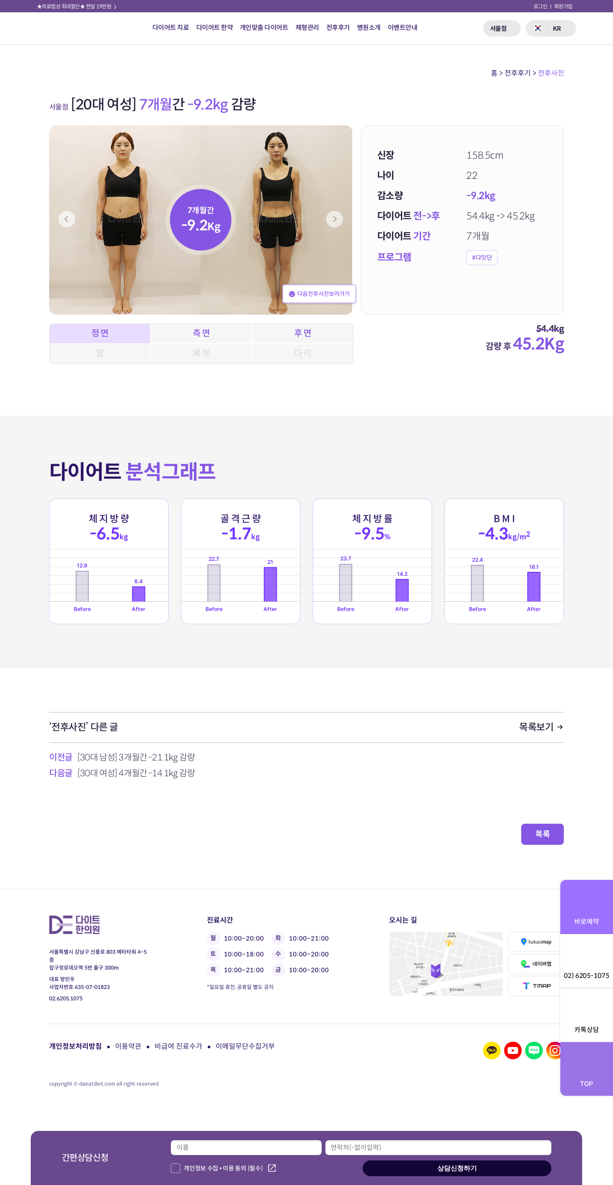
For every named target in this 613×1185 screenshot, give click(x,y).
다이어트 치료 (170, 27)
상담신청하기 (457, 1168)
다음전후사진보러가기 (319, 294)
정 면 (99, 333)
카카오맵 (536, 942)
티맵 (536, 985)
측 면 (201, 333)
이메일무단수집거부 (245, 1046)
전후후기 (338, 27)
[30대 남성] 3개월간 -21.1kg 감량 (136, 757)
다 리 (302, 353)
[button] (67, 219)
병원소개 (369, 27)
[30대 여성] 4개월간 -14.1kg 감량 (136, 773)
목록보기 (541, 727)
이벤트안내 (403, 27)
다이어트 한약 (214, 27)
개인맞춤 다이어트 (264, 27)
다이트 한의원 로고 (62, 28)
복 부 (201, 353)
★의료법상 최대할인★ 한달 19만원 (77, 6)
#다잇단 (482, 258)
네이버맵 (536, 964)
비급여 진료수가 (178, 1046)
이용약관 (128, 1046)
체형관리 (307, 27)
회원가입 (563, 6)
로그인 (541, 6)
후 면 (302, 333)
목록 (542, 834)
